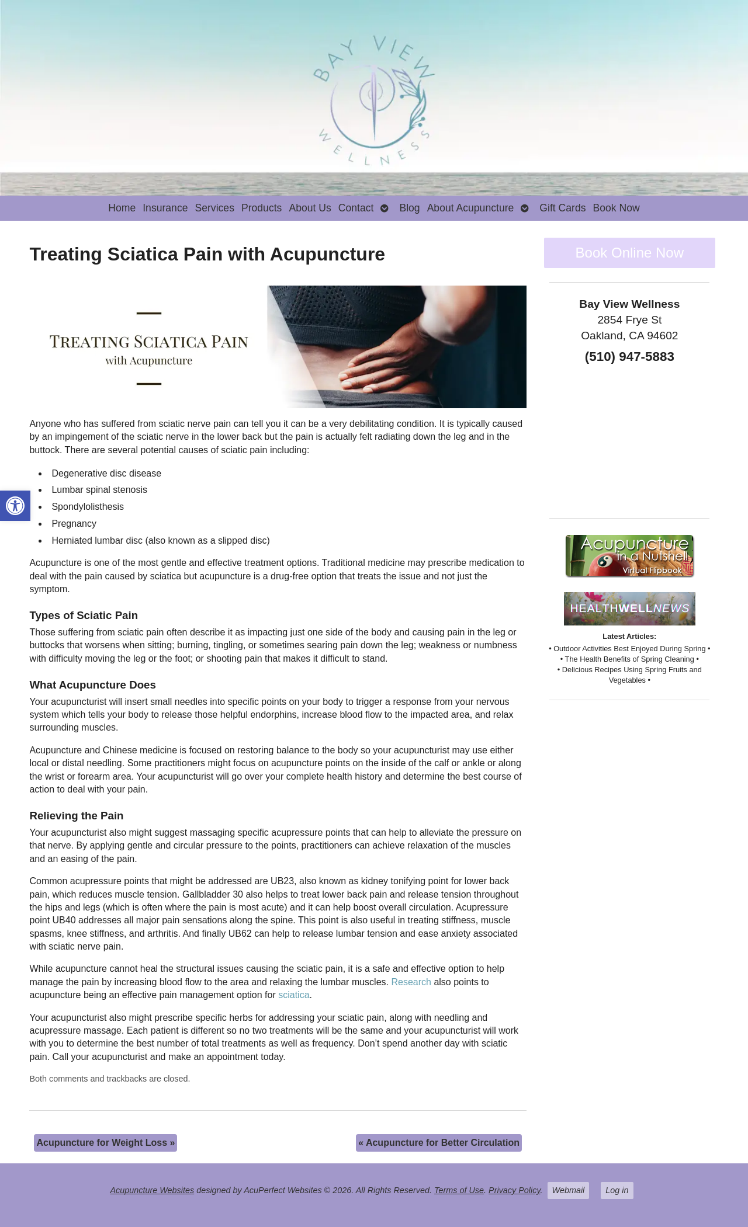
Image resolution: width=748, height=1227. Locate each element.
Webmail (568, 1190)
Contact (356, 208)
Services (214, 208)
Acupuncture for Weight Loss (105, 1143)
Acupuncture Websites (152, 1190)
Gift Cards (562, 208)
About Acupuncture (470, 208)
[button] (15, 506)
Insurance (165, 208)
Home (122, 208)
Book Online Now (630, 252)
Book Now (616, 208)
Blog (409, 208)
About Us (310, 208)
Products (261, 208)
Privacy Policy (515, 1190)
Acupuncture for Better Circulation (439, 1143)
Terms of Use (459, 1190)
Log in (616, 1190)
